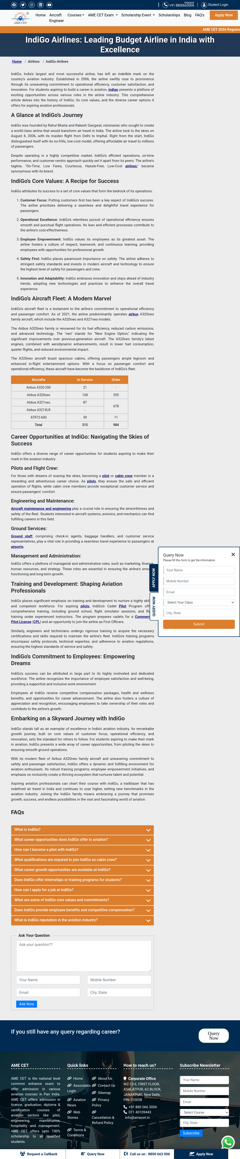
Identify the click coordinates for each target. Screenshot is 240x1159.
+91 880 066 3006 (140, 1107)
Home (41, 14)
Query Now (214, 1036)
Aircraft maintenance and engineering (41, 509)
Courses (75, 15)
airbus (134, 314)
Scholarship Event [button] (136, 15)
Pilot (122, 606)
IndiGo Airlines (57, 61)
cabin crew (123, 476)
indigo (113, 89)
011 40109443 (137, 1112)
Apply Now (224, 15)
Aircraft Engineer (56, 18)
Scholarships (169, 15)
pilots (91, 481)
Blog (187, 15)
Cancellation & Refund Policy (103, 1117)
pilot (105, 476)
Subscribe (191, 1133)
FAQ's (199, 15)
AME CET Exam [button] (101, 15)
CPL (37, 622)
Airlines (34, 61)
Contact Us (103, 1085)
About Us (102, 1078)
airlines (131, 166)
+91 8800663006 (178, 5)
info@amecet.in (137, 1117)
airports (17, 547)
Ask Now (26, 1004)
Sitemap (101, 1093)
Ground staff (21, 536)
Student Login (214, 5)
